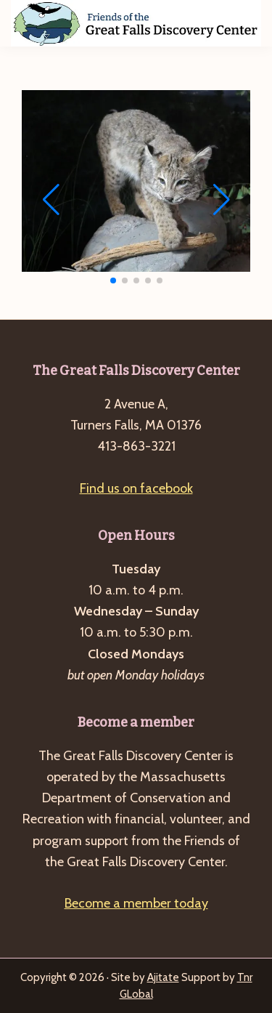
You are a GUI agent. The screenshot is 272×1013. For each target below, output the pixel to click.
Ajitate (163, 977)
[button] (113, 280)
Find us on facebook (136, 488)
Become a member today (136, 903)
